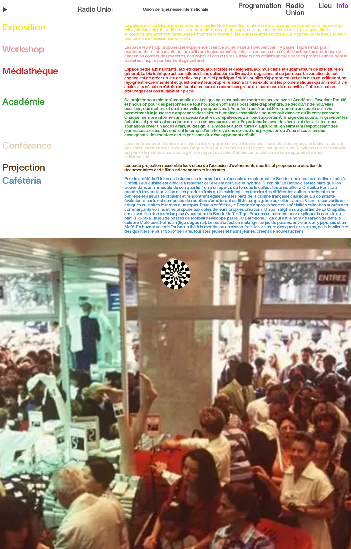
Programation (259, 5)
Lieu (325, 5)
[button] (60, 9)
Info (342, 5)
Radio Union (295, 9)
